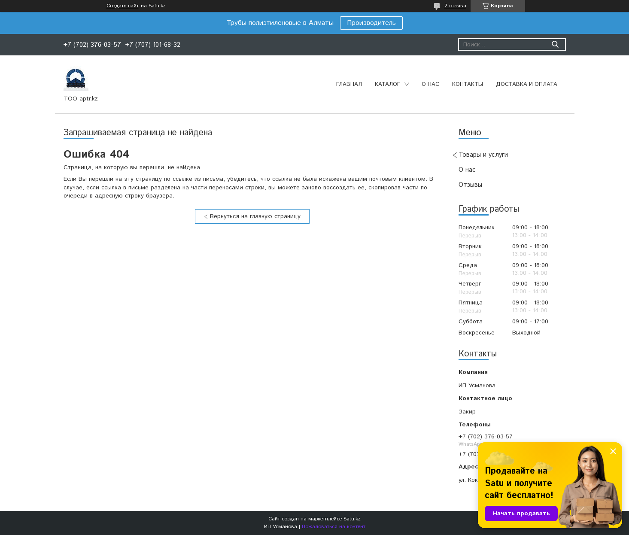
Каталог (387, 84)
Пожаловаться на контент (333, 526)
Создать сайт (122, 6)
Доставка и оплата (526, 84)
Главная (349, 84)
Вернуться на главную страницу (255, 216)
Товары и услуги (483, 154)
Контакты (467, 84)
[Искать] (555, 44)
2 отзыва (455, 5)
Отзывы (470, 184)
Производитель (371, 23)
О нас (430, 84)
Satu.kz (352, 519)
